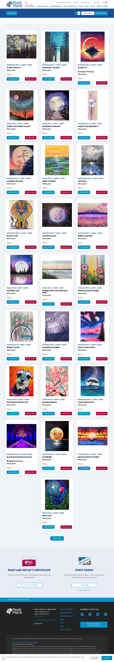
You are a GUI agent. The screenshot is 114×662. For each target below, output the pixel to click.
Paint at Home (102, 6)
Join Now (84, 585)
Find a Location (85, 2)
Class (11, 13)
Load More (57, 538)
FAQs (81, 6)
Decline (94, 658)
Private (101, 13)
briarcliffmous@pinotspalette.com (45, 620)
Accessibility (34, 642)
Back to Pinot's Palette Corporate (19, 600)
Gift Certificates (70, 6)
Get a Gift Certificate (29, 585)
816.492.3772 (39, 623)
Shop (87, 6)
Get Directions (39, 616)
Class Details (13, 79)
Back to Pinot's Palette (64, 2)
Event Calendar (66, 609)
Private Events (56, 6)
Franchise (75, 2)
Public (88, 13)
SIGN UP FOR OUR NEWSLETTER (93, 624)
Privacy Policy (25, 642)
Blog (93, 6)
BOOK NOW (30, 79)
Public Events (42, 6)
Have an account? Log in (84, 590)
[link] (100, 21)
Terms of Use (16, 642)
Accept (106, 658)
